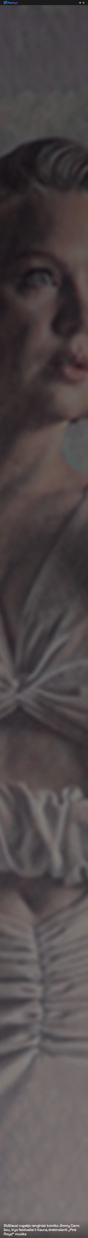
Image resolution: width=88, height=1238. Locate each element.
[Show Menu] (80, 2)
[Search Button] (83, 2)
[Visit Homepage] (11, 2)
